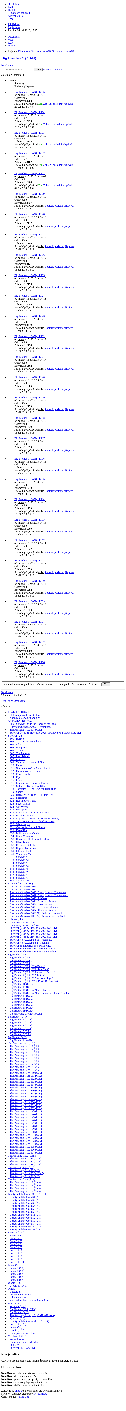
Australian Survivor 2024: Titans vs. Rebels (33, 910)
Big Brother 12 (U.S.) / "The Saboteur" (30, 990)
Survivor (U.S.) (16, 735)
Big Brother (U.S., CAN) (23, 1309)
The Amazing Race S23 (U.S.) (26, 1111)
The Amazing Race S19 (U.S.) (26, 1099)
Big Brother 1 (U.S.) (20, 957)
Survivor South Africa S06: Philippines (30, 945)
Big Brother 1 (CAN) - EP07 (29, 642)
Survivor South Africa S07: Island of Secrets (33, 948)
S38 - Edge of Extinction (23, 848)
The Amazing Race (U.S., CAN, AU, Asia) (32, 1315)
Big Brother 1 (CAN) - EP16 (29, 458)
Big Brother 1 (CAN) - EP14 (29, 499)
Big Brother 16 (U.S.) (21, 1001)
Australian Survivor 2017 (23, 889)
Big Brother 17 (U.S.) (21, 1004)
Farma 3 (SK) (17, 1273)
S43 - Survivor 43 (19, 865)
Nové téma (7, 65)
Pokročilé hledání (52, 69)
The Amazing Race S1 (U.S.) (25, 1046)
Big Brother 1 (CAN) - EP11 (29, 560)
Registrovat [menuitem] (14, 27)
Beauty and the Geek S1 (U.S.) (26, 1214)
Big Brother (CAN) (18, 1016)
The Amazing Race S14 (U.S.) (26, 1084)
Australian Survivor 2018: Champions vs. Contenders (38, 892)
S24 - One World (19, 806)
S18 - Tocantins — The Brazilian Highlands (33, 788)
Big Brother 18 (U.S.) (21, 1007)
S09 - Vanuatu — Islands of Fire (27, 762)
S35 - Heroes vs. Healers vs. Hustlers (29, 839)
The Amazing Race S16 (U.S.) (26, 1090)
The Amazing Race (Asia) (21, 1179)
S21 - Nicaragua (18, 797)
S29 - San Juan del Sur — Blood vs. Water (32, 821)
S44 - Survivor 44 (19, 862)
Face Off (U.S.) (16, 1232)
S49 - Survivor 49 (19, 880)
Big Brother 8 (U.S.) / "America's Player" (31, 978)
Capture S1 (16, 1291)
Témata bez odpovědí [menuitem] (19, 13)
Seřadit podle (71, 684)
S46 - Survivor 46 (19, 871)
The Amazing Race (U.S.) (21, 1043)
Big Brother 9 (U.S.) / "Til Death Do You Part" (34, 981)
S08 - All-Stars (17, 759)
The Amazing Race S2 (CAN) (25, 1161)
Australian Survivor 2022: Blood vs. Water (32, 904)
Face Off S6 (16, 1250)
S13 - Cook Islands (20, 774)
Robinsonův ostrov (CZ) (22, 922)
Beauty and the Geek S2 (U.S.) (26, 1217)
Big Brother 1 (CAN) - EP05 (29, 92)
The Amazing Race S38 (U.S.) (26, 729)
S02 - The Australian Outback (25, 741)
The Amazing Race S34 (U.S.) (26, 1143)
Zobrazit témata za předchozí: (29, 684)
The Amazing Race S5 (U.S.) (25, 1058)
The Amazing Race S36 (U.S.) (26, 1149)
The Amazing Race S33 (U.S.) (26, 1140)
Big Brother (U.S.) (17, 954)
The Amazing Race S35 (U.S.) (26, 1146)
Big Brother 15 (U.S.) (21, 998)
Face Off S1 (16, 1235)
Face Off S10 (17, 1262)
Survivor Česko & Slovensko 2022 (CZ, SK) (33, 927)
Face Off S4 (16, 1244)
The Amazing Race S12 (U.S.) (26, 1078)
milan (21, 94)
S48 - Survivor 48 (19, 877)
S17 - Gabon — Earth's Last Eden (27, 786)
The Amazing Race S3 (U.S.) (25, 1052)
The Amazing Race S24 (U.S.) (26, 1114)
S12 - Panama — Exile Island (25, 771)
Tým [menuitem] (10, 18)
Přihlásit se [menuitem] (14, 24)
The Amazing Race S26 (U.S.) (26, 1120)
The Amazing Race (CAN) (22, 1155)
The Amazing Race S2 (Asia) (25, 1185)
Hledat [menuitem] (11, 10)
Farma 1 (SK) (17, 1268)
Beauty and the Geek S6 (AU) (25, 1211)
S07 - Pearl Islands (20, 756)
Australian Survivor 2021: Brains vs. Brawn (33, 901)
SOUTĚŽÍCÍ (14, 1303)
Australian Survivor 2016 (23, 886)
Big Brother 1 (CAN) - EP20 (29, 377)
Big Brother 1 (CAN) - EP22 (29, 336)
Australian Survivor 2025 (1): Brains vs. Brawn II (36, 913)
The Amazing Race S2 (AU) (25, 1170)
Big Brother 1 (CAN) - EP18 (29, 417)
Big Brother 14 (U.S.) (21, 996)
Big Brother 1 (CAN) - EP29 (29, 193)
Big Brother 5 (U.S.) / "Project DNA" (29, 969)
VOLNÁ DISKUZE (18, 1336)
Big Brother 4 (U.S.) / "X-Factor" (27, 966)
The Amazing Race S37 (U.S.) (26, 1152)
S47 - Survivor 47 (19, 874)
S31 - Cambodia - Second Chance (27, 827)
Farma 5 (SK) (17, 1279)
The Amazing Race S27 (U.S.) (26, 1123)
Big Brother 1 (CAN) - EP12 (29, 540)
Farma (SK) (14, 1265)
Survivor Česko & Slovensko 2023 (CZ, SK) (33, 930)
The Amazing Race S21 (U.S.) (26, 1105)
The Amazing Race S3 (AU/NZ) (27, 1173)
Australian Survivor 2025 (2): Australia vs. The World (38, 916)
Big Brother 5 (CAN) (21, 1031)
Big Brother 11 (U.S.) (21, 987)
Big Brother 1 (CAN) (18, 58)
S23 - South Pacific (20, 803)
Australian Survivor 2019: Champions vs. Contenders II (39, 895)
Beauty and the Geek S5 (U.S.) (26, 1226)
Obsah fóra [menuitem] (14, 4)
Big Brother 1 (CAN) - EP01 (29, 173)
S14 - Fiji (15, 777)
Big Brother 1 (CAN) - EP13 (29, 519)
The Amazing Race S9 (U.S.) (25, 1069)
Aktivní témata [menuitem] (16, 15)
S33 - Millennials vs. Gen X (24, 833)
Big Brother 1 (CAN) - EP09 (29, 601)
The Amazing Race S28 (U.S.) (26, 1126)
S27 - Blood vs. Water (21, 815)
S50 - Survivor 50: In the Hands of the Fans (33, 723)
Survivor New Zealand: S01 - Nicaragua (31, 939)
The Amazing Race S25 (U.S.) (26, 1117)
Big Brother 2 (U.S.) (20, 960)
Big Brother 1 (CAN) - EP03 (29, 132)
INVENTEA (40, 1393)
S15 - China (16, 780)
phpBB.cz (24, 1396)
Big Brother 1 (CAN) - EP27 (29, 234)
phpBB (18, 1390)
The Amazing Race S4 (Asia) (25, 1191)
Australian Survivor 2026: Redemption (30, 726)
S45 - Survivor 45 (19, 868)
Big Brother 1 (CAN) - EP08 (29, 621)
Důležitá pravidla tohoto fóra (25, 715)
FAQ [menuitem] (10, 7)
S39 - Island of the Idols (22, 851)
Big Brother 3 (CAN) (21, 1025)
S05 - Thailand (17, 750)
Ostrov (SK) (16, 919)
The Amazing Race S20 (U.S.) (26, 1102)
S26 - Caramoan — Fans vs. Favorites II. (31, 812)
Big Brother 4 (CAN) (21, 1028)
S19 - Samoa (16, 791)
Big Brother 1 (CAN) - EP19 (29, 397)
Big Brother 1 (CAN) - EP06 (29, 662)
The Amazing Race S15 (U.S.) (26, 1087)
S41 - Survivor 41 (19, 857)
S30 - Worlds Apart (20, 824)
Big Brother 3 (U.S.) (20, 963)
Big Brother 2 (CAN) (21, 1022)
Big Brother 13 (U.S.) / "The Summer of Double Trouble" (40, 993)
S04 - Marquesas (19, 747)
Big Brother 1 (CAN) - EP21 (29, 356)
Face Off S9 (16, 1259)
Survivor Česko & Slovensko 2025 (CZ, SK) (33, 936)
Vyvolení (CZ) (17, 1318)
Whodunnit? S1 (18, 1297)
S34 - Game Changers (21, 836)
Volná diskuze (17, 1339)
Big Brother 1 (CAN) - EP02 (29, 153)
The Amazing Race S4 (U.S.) (25, 1055)
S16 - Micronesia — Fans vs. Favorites (30, 783)
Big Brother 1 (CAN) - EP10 (29, 580)
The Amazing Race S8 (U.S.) (25, 1066)
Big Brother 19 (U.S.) (21, 1010)
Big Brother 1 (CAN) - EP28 (29, 214)
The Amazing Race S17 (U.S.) (26, 1093)
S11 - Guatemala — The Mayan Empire (31, 768)
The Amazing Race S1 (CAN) (25, 1158)
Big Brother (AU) (17, 1037)
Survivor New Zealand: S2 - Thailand (29, 942)
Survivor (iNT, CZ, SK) (20, 883)
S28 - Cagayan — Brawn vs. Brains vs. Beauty (34, 818)
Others (11, 1288)
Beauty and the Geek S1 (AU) (25, 1197)
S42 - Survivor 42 (19, 859)
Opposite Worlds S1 (20, 1294)
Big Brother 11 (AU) (21, 1040)
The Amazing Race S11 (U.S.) (26, 1075)
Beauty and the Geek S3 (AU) (25, 1203)
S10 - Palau (16, 765)
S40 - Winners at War (21, 854)
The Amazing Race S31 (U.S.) (26, 1134)
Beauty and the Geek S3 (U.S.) (26, 1220)
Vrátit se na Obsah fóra (13, 700)
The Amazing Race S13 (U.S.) (26, 1081)
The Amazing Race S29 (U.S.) (26, 1129)
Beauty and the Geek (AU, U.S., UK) (27, 1194)
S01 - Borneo (17, 738)
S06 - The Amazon (20, 753)
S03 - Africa (16, 744)
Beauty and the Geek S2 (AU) (25, 1200)
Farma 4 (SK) (17, 1276)
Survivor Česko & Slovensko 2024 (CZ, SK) (33, 933)
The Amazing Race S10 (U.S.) (26, 1072)
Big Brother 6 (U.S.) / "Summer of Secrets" (32, 972)
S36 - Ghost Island (20, 842)
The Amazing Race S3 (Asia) (25, 1188)
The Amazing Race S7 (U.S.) (25, 1064)
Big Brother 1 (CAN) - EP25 (29, 275)
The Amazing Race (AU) (21, 1167)
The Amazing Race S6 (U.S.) (25, 1061)
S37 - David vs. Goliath (22, 845)
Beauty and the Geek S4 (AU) (25, 1205)
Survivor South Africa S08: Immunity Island (33, 951)
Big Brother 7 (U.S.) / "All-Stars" (27, 975)
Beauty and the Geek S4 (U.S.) (26, 1223)
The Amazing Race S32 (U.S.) (26, 1137)
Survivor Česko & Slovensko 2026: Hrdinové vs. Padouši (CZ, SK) (45, 732)
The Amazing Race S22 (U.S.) (26, 1108)
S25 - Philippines (19, 809)
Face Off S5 (16, 1247)
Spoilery (14, 1344)
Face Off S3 (16, 1241)
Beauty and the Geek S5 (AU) (25, 1208)
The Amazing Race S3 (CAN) (25, 1164)
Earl (40, 103)
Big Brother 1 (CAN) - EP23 (29, 316)
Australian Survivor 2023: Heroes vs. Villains (34, 907)
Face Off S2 (16, 1238)
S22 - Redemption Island (23, 800)
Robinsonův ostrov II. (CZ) (24, 925)
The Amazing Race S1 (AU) (25, 1176)
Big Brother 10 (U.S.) (21, 984)
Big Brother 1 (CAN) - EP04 (29, 112)
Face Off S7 (16, 1253)
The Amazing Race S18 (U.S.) (26, 1096)
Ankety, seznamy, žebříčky (24, 1342)
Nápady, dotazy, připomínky (25, 718)
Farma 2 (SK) (17, 1271)
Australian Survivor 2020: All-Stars (28, 898)
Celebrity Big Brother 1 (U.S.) (26, 1013)
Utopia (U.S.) (15, 1282)
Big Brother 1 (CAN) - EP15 (29, 479)
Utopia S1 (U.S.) (19, 1285)
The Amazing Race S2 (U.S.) (25, 1049)
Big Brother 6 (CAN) (21, 1034)
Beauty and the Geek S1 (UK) (25, 1229)
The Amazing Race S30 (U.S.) (26, 1132)
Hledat (38, 70)
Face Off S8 (16, 1256)
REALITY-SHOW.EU (19, 712)
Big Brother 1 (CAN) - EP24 (29, 295)
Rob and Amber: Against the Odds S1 (29, 1300)
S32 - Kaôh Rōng (19, 830)
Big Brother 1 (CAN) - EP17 (29, 438)
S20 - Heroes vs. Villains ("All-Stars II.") (31, 794)
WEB (11, 39)
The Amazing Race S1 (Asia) (25, 1182)
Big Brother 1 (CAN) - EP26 (29, 255)
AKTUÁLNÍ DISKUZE (20, 720)
